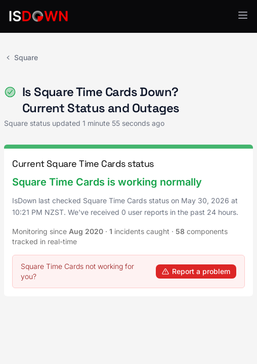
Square (21, 57)
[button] (243, 15)
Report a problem (196, 271)
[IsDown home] (38, 16)
